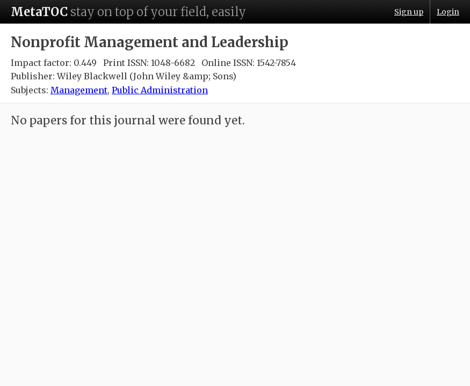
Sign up (408, 12)
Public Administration (160, 90)
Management (78, 90)
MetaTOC (39, 11)
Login (448, 12)
